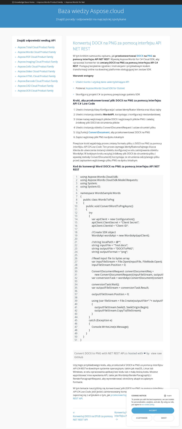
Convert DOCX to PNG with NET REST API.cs (101, 354)
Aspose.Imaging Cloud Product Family (38, 62)
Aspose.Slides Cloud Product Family (36, 72)
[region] (118, 260)
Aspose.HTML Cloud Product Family (37, 77)
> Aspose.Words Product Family (49, 2)
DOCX (140, 56)
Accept (153, 410)
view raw (156, 354)
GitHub (78, 358)
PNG (149, 56)
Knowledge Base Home (23, 2)
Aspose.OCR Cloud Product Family (35, 91)
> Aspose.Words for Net (75, 2)
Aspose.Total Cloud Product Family (36, 48)
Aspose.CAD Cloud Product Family (35, 86)
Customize (141, 418)
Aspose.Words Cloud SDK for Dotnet (105, 89)
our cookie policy (147, 405)
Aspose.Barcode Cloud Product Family (38, 81)
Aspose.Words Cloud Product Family (37, 52)
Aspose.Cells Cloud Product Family (36, 67)
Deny (164, 418)
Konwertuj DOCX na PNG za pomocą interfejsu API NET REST (112, 46)
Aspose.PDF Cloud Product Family (35, 57)
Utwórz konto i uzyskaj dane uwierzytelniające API (102, 82)
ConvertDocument (99, 133)
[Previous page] (93, 417)
